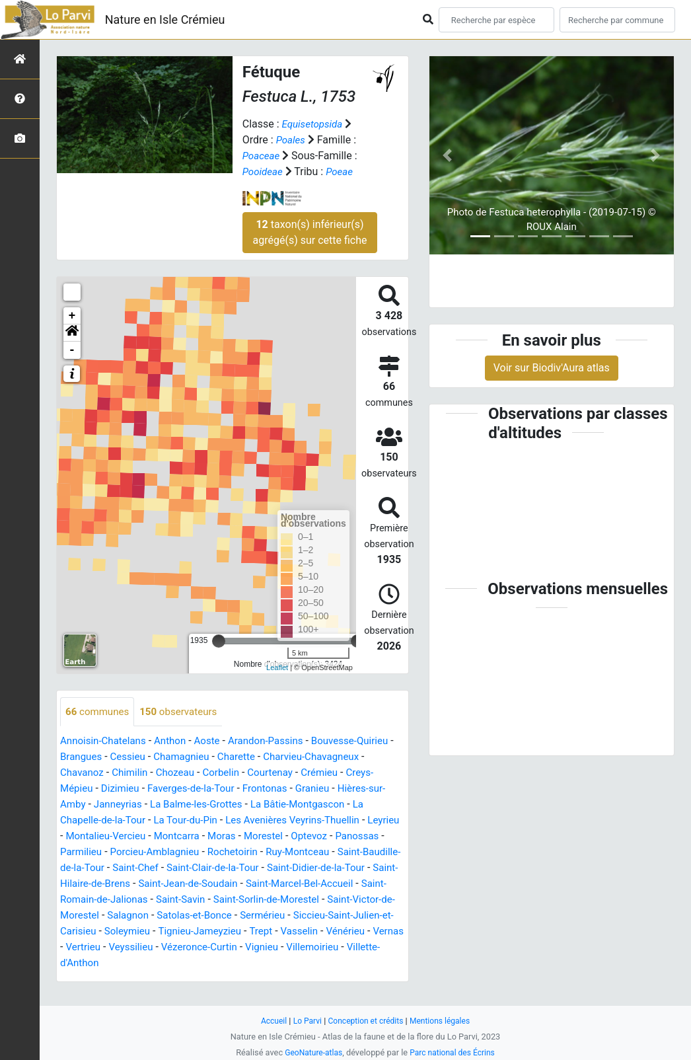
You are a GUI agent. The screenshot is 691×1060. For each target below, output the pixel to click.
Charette (287, 757)
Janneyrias (216, 805)
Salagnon (82, 932)
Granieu (78, 805)
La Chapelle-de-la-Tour (179, 821)
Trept (231, 948)
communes (99, 712)
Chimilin (199, 773)
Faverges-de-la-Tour (275, 789)
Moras (349, 837)
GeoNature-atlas (311, 1052)
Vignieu (267, 964)
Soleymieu (89, 948)
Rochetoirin (87, 868)
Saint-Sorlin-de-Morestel (177, 916)
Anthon (176, 742)
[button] (72, 333)
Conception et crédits (366, 1021)
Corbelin (294, 773)
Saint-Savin (86, 916)
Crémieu (79, 789)
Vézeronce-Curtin (201, 964)
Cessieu (173, 757)
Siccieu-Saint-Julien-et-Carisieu (329, 932)
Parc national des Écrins (454, 1052)
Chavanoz (149, 773)
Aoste (215, 742)
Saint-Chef (344, 868)
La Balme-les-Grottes (298, 805)
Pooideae (263, 171)
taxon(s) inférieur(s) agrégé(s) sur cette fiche (310, 232)
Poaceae (262, 155)
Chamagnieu (229, 757)
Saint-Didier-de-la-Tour (191, 884)
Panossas (180, 853)
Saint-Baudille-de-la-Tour (255, 868)
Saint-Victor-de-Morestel (298, 916)
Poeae (342, 171)
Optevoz (129, 853)
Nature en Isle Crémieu (165, 19)
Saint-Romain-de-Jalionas (330, 900)
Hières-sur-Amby (143, 805)
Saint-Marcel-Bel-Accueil (204, 900)
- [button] (72, 350)
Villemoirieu (320, 964)
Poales (291, 139)
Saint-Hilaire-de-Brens (302, 884)
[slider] (218, 641)
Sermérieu (224, 932)
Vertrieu (78, 964)
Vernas (364, 948)
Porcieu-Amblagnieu (311, 853)
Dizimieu (200, 789)
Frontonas (353, 789)
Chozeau (247, 773)
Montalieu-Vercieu (227, 837)
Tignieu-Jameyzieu (166, 948)
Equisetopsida (314, 124)
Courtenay (347, 773)
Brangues (124, 757)
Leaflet (277, 667)
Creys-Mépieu (140, 789)
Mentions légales (444, 1021)
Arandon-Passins (277, 742)
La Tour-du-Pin (274, 821)
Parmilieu (233, 853)
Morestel (81, 853)
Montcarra (302, 837)
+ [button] (72, 316)
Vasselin (271, 948)
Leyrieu (159, 837)
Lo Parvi (304, 1021)
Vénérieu (319, 948)
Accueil (269, 1021)
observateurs (184, 712)
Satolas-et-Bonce (152, 932)
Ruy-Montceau (155, 868)
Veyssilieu (128, 964)
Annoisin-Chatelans (105, 742)
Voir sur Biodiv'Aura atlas (551, 367)
